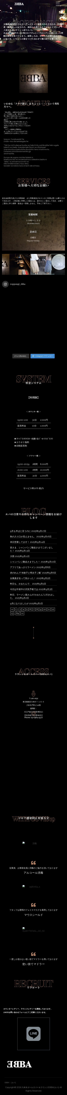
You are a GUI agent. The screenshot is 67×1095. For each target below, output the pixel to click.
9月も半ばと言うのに (20, 531)
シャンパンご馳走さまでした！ (25, 562)
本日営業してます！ (19, 542)
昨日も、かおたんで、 (21, 583)
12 (53, 609)
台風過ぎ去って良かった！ (23, 578)
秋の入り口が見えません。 (23, 536)
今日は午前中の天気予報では (24, 589)
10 (45, 609)
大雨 (12, 556)
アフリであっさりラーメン (23, 567)
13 (12, 613)
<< (12, 609)
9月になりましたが (19, 603)
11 (49, 609)
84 (17, 613)
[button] (25, 276)
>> (22, 613)
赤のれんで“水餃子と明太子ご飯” (25, 572)
